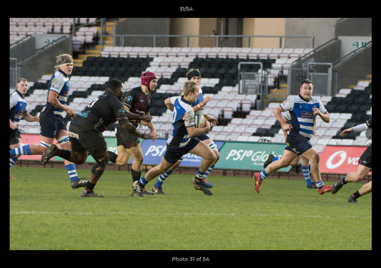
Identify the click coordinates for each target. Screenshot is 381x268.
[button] (349, 10)
